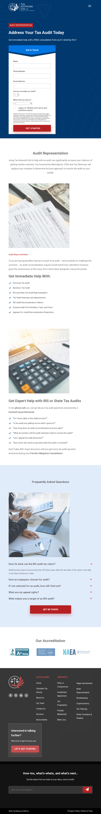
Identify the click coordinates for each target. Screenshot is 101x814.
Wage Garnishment (84, 692)
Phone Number (19, 71)
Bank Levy (61, 729)
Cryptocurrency (82, 713)
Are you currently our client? (24, 91)
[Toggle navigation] (89, 5)
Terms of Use (86, 811)
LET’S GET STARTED (25, 758)
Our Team (40, 712)
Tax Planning (81, 718)
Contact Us (40, 718)
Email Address (19, 81)
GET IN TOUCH (50, 609)
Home (38, 692)
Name (15, 61)
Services (62, 686)
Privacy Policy (74, 811)
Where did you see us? (22, 100)
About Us (40, 707)
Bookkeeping (82, 707)
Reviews (40, 723)
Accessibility (41, 729)
